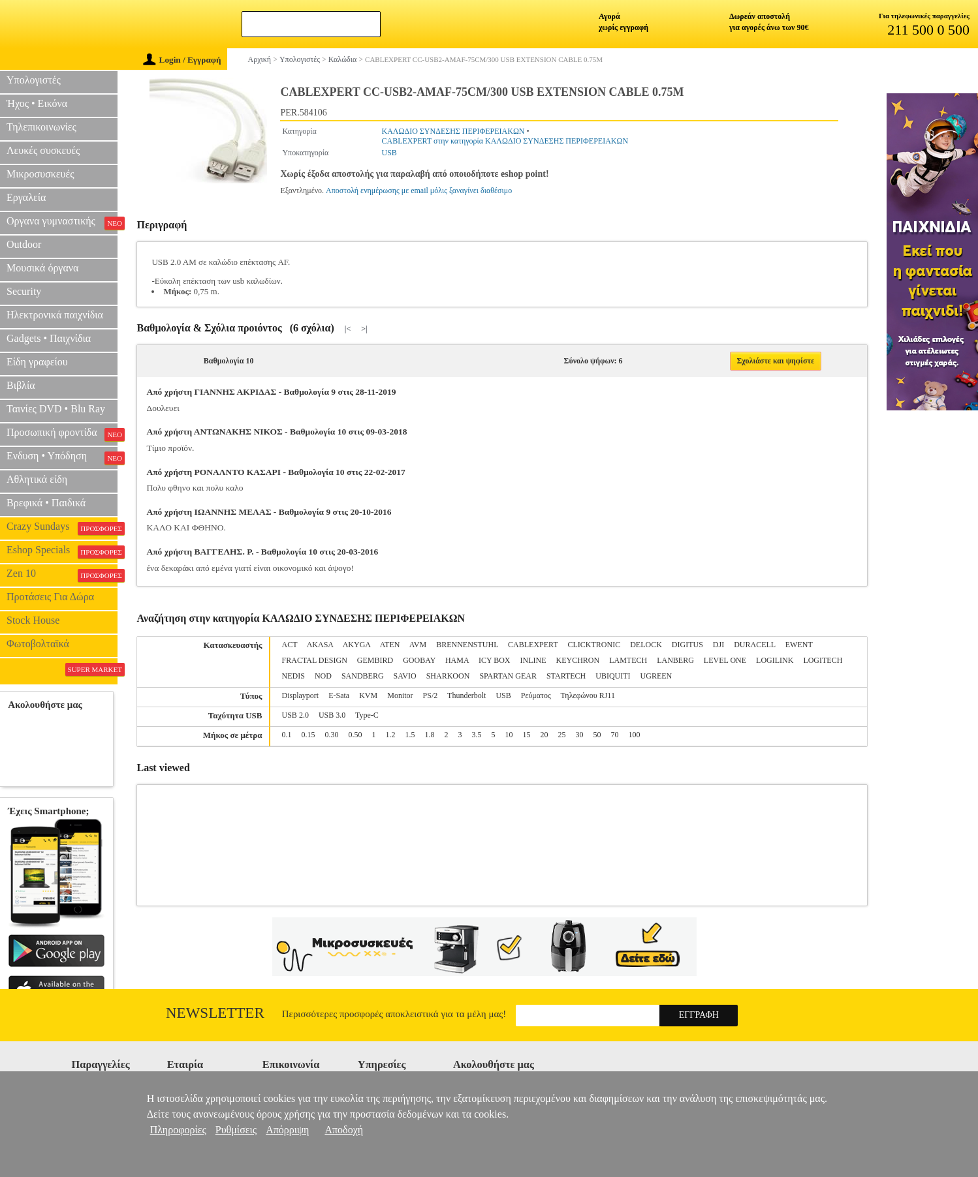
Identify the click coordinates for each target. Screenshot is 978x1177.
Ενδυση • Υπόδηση (62, 457)
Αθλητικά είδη (37, 479)
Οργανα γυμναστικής (62, 222)
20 (544, 734)
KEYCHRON (578, 660)
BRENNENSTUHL (467, 644)
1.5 (410, 734)
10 (509, 734)
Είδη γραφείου (37, 361)
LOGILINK (774, 660)
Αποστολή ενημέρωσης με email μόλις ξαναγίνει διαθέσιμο (419, 190)
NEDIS (293, 675)
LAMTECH (628, 660)
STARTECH (566, 675)
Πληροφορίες (178, 1129)
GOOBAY (419, 660)
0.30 (332, 734)
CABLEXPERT (533, 644)
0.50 (355, 734)
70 (615, 734)
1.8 (430, 734)
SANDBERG (362, 675)
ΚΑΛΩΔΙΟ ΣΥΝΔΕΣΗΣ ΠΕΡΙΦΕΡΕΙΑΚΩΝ (453, 131)
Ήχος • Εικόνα (37, 103)
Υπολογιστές (34, 79)
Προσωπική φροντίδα (62, 434)
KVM (368, 695)
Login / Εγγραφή (182, 60)
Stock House (33, 620)
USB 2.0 (295, 715)
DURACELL (755, 644)
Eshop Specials (62, 551)
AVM (417, 644)
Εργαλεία (26, 197)
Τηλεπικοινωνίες (41, 126)
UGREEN (656, 675)
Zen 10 (62, 575)
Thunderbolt (466, 695)
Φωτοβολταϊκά (38, 643)
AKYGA (357, 644)
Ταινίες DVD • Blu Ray (56, 408)
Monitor (400, 695)
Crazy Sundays (62, 528)
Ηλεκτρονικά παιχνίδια (55, 314)
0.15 (308, 734)
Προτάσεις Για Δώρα (50, 596)
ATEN (390, 644)
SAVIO (405, 675)
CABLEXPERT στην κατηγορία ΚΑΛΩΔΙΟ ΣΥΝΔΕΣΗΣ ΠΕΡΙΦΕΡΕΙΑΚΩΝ (505, 140)
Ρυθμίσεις (236, 1129)
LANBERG (675, 660)
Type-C (367, 715)
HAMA (457, 660)
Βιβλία (21, 385)
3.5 (477, 734)
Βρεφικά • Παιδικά (46, 502)
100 (634, 734)
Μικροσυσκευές (40, 173)
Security (24, 291)
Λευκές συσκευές (43, 150)
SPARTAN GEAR (508, 675)
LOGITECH (822, 660)
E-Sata (338, 695)
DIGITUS (687, 644)
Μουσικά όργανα (42, 267)
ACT (290, 644)
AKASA (320, 644)
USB (389, 152)
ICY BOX (495, 660)
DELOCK (646, 644)
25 (562, 734)
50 (597, 734)
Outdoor (24, 244)
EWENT (799, 644)
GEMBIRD (375, 660)
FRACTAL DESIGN (314, 660)
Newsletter (215, 1013)
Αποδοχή (343, 1129)
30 (580, 734)
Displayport (300, 695)
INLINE (533, 660)
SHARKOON (448, 675)
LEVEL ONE (725, 660)
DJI (718, 644)
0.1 (287, 734)
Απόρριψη (287, 1129)
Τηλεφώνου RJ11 (587, 695)
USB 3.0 (332, 715)
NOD (323, 675)
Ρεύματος (536, 695)
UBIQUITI (612, 675)
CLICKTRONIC (594, 644)
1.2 (391, 734)
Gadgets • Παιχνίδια (49, 338)
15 (527, 734)
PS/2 (430, 695)
